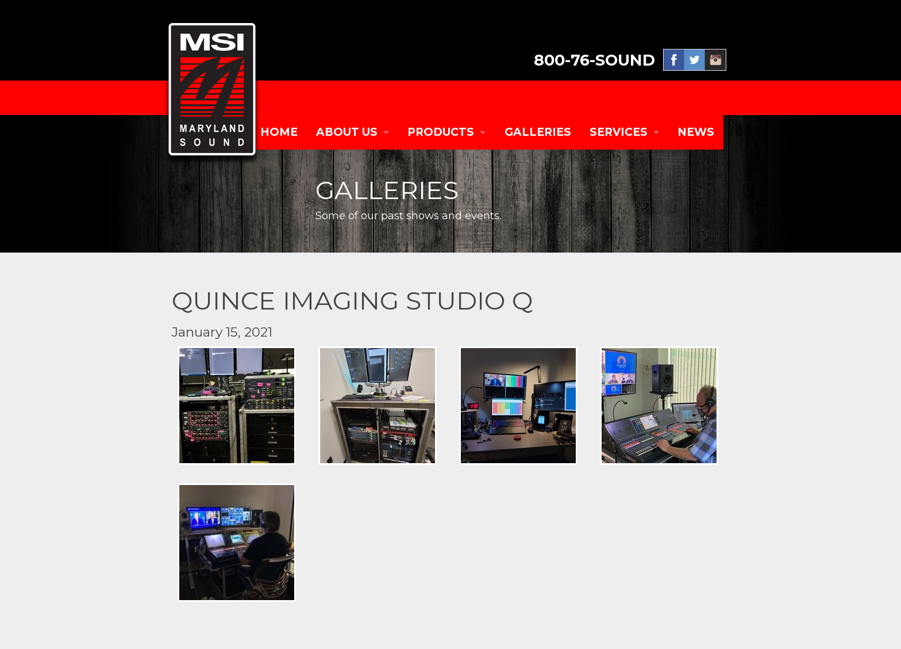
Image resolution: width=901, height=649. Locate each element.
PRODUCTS (440, 132)
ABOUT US (347, 132)
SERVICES (619, 132)
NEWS (695, 132)
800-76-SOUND (594, 60)
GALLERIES (538, 132)
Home (279, 132)
